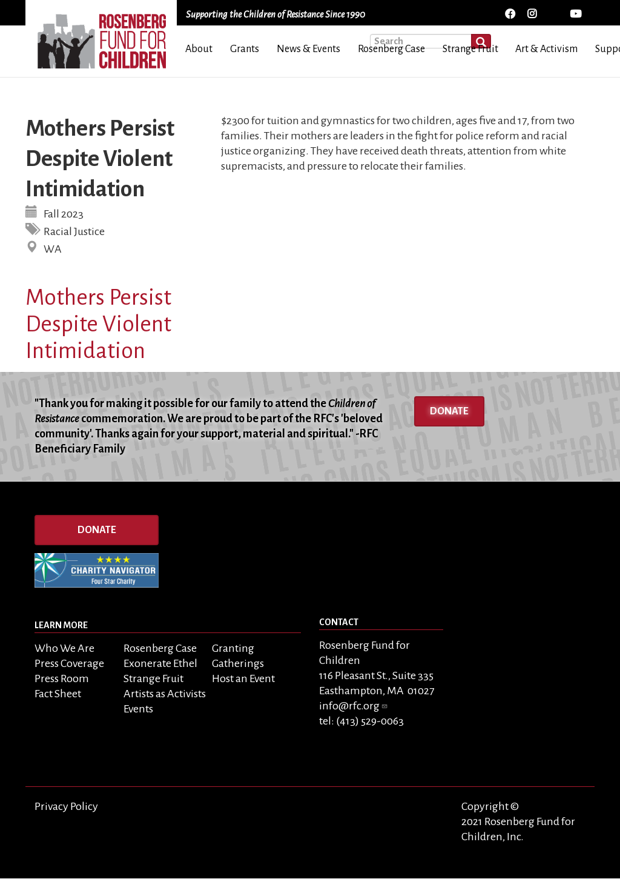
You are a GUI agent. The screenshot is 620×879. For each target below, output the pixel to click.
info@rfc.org (353, 706)
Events (138, 709)
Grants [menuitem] (244, 49)
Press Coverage (69, 663)
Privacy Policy (66, 806)
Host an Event (243, 678)
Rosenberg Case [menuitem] (391, 49)
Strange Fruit (153, 678)
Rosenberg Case (160, 648)
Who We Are (64, 648)
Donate (449, 411)
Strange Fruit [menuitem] (470, 49)
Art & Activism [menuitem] (546, 49)
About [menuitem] (199, 49)
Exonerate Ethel (160, 663)
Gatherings (238, 663)
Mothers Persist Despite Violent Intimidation (98, 324)
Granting (233, 648)
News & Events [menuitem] (308, 49)
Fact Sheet (58, 694)
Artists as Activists (165, 694)
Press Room (62, 678)
